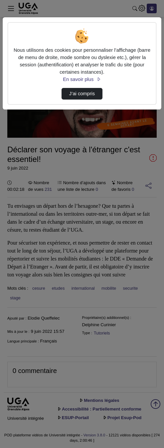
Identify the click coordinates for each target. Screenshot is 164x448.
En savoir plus (82, 79)
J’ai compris (82, 93)
